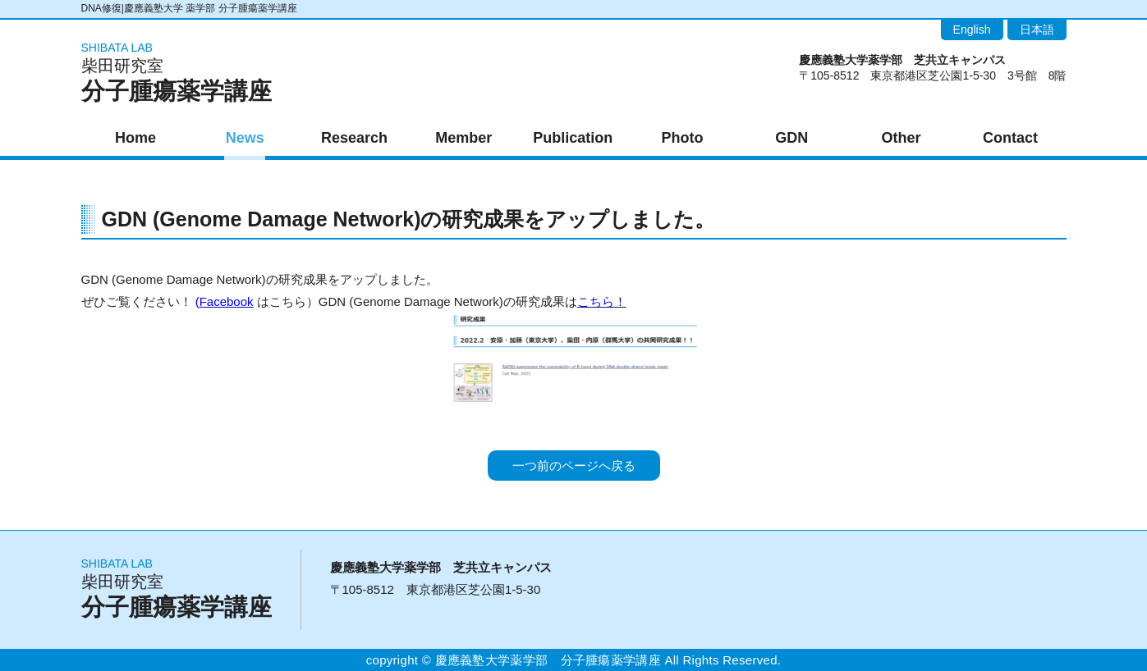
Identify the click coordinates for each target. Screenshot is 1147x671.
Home (135, 138)
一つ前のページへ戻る (573, 465)
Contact (1010, 138)
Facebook (227, 301)
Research (354, 138)
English (972, 29)
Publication (572, 138)
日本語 (1037, 29)
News (245, 138)
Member (463, 138)
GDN (791, 138)
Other (900, 138)
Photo (683, 138)
